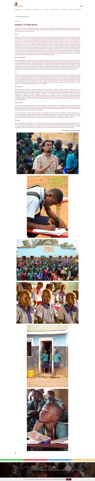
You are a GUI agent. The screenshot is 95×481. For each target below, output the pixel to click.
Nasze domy (77, 9)
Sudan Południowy (21, 16)
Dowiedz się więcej (61, 479)
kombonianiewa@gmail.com (37, 469)
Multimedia (15, 471)
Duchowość (28, 9)
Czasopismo (36, 9)
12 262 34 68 (52, 468)
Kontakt (70, 9)
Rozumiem (69, 479)
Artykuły (45, 9)
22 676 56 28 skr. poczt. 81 (37, 468)
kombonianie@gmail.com (54, 469)
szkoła (27, 16)
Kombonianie (17, 9)
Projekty (64, 9)
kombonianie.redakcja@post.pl (73, 469)
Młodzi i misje (54, 9)
